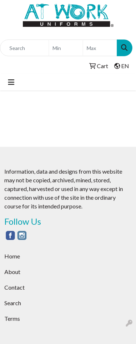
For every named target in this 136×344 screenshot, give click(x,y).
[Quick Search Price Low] (66, 48)
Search (12, 302)
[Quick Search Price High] (100, 48)
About (12, 271)
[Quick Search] (24, 48)
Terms (12, 318)
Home (12, 256)
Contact (14, 287)
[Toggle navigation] (11, 82)
